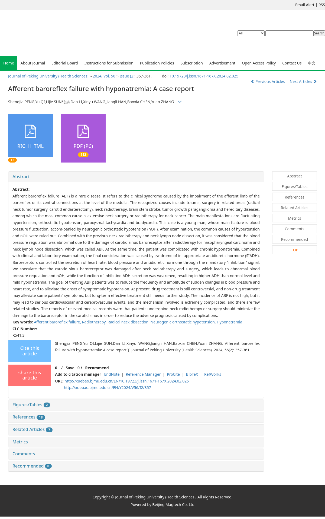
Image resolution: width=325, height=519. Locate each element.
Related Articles (32, 429)
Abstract (21, 177)
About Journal (33, 63)
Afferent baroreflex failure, (58, 322)
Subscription (192, 63)
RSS (321, 4)
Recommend (97, 367)
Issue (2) (127, 76)
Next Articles (303, 81)
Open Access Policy (259, 63)
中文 (312, 63)
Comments (23, 454)
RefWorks (212, 374)
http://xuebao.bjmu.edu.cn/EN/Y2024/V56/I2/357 (107, 387)
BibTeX (192, 374)
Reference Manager (143, 374)
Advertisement (222, 63)
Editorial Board (64, 63)
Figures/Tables (31, 405)
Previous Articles (268, 81)
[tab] (136, 177)
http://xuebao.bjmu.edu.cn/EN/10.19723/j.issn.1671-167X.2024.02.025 (126, 381)
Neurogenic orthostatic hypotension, (184, 322)
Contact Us (291, 63)
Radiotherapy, (95, 322)
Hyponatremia (229, 322)
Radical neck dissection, (129, 322)
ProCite (173, 374)
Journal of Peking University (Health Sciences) (48, 76)
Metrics (20, 442)
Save (70, 367)
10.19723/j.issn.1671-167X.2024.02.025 (204, 76)
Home (8, 63)
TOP (294, 249)
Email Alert (304, 4)
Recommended (32, 466)
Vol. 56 (109, 76)
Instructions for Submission (109, 63)
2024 (97, 76)
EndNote (111, 374)
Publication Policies (157, 63)
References (28, 417)
